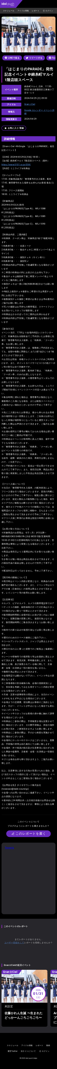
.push (8, 4)
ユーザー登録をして (14, 942)
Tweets (9, 847)
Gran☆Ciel (29, 104)
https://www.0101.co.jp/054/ (16, 164)
